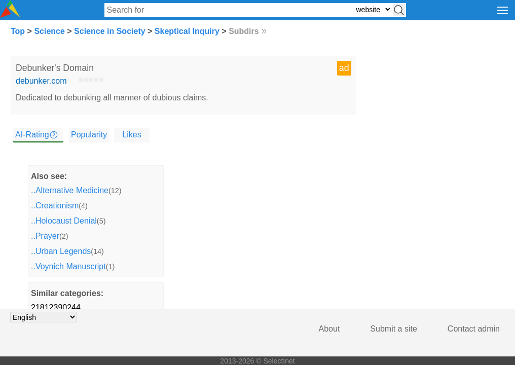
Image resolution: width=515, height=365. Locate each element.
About (329, 328)
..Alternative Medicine (69, 190)
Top (18, 31)
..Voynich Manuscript (68, 266)
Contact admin (474, 328)
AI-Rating (32, 134)
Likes (131, 134)
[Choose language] (43, 317)
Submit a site (393, 328)
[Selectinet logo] (10, 15)
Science (49, 31)
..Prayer (45, 236)
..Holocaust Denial (64, 220)
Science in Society (109, 31)
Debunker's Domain (55, 68)
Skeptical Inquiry (187, 31)
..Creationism (55, 205)
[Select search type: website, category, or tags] (373, 9)
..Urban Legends (61, 251)
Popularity (89, 134)
